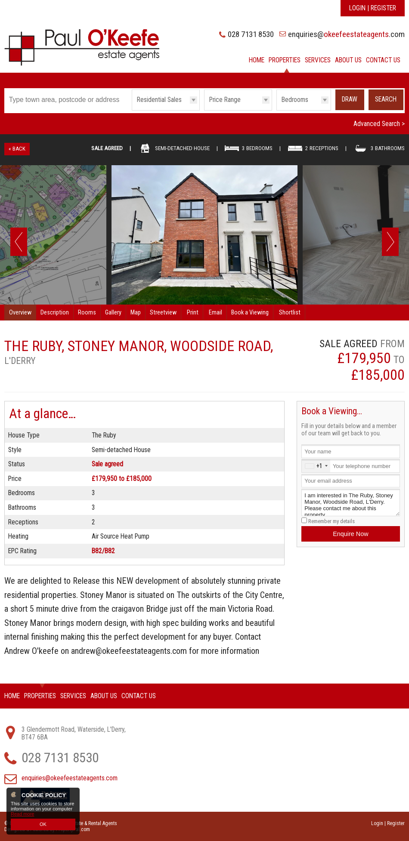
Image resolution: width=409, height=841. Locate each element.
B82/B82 (103, 551)
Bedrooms (295, 100)
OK (43, 824)
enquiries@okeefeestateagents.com (70, 778)
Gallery (113, 312)
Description (54, 312)
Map (135, 312)
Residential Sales (159, 100)
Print (192, 312)
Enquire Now (350, 533)
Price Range (225, 100)
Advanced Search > (379, 124)
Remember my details (331, 521)
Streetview (163, 312)
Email (215, 312)
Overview (20, 312)
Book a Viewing (250, 312)
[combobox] (316, 465)
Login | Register (372, 8)
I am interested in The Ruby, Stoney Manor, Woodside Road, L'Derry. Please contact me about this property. (350, 503)
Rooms (87, 312)
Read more (22, 813)
